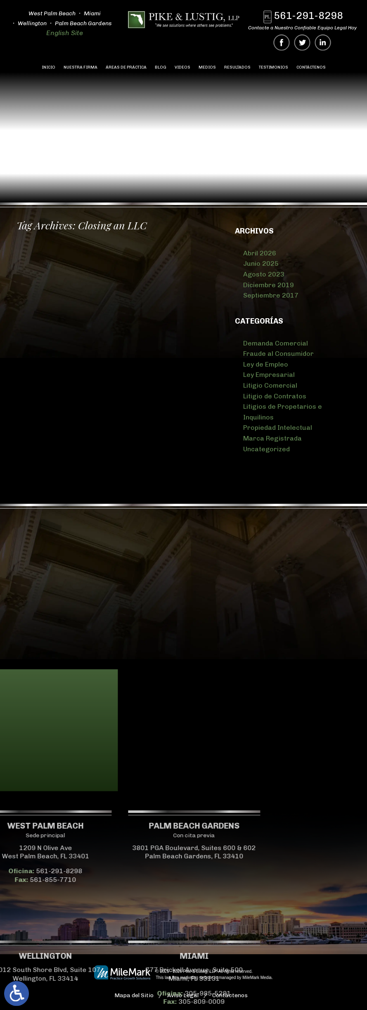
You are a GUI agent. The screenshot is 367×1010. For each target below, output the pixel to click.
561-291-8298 (311, 15)
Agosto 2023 (263, 274)
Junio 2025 (261, 263)
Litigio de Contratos (274, 396)
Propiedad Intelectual (277, 427)
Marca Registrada (272, 438)
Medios (207, 67)
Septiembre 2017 (270, 295)
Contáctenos (311, 67)
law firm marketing (181, 977)
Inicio (48, 67)
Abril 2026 (259, 253)
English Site (62, 33)
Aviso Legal (183, 995)
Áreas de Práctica (126, 67)
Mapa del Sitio (134, 995)
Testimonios (273, 67)
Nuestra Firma (80, 67)
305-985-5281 (73, 993)
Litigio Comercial (270, 385)
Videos (182, 67)
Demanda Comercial (275, 343)
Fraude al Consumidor (278, 353)
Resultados (237, 67)
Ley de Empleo (265, 364)
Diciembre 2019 (268, 285)
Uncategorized (266, 449)
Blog (160, 67)
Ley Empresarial (269, 375)
